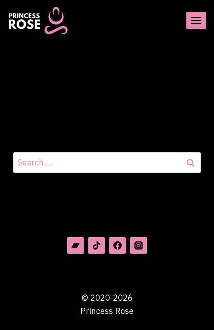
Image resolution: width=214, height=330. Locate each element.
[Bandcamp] (75, 245)
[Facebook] (117, 245)
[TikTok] (96, 245)
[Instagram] (138, 245)
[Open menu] (196, 20)
